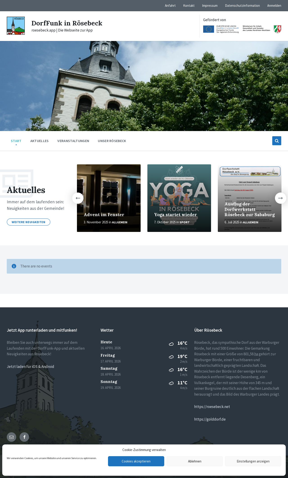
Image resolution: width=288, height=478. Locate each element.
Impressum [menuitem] (210, 5)
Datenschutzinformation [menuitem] (242, 5)
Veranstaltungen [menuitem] (73, 140)
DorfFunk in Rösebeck (67, 23)
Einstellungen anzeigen (253, 461)
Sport (185, 222)
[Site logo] (16, 33)
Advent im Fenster (104, 214)
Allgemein (119, 222)
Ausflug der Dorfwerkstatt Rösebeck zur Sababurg (250, 209)
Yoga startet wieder (175, 214)
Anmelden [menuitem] (274, 5)
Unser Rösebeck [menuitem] (112, 140)
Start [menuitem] (16, 140)
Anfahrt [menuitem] (170, 5)
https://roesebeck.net (212, 406)
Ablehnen (194, 461)
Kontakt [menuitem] (189, 5)
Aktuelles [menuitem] (39, 140)
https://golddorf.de (210, 419)
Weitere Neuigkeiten (28, 222)
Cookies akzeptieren (136, 461)
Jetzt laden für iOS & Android (30, 366)
